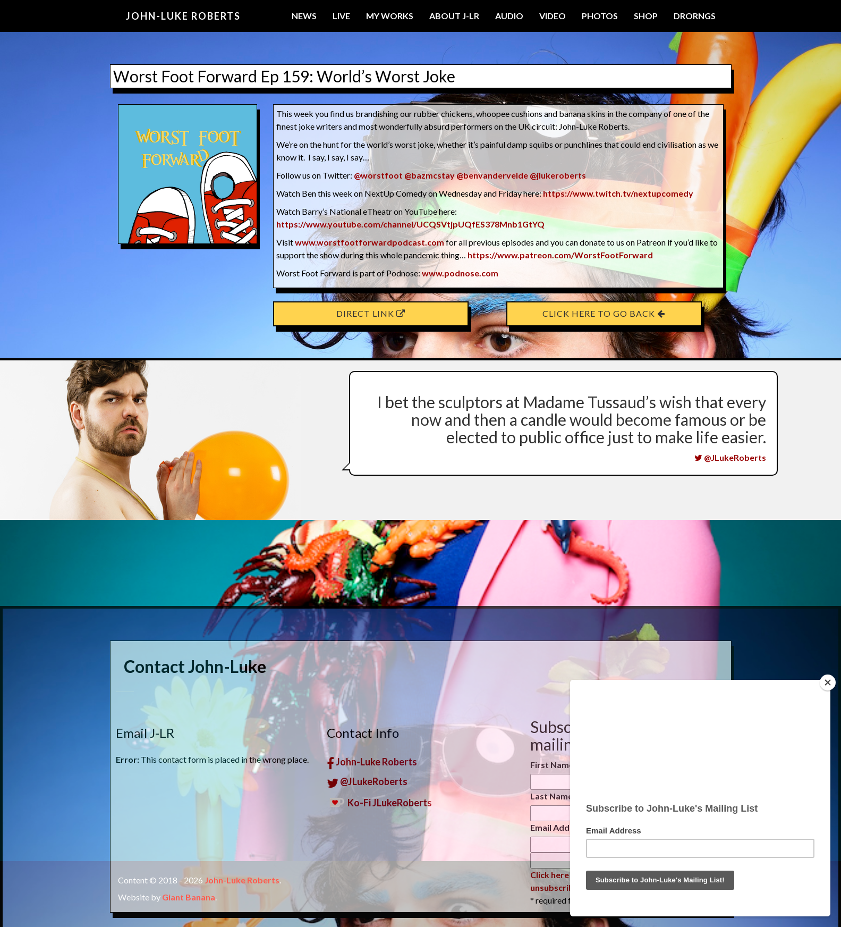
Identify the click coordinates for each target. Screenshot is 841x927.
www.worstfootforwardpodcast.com (369, 242)
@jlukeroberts (558, 175)
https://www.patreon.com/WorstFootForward (560, 255)
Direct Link (370, 313)
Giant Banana (188, 897)
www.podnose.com (460, 273)
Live (341, 16)
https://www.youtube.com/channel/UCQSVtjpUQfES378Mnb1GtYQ (410, 224)
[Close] (828, 682)
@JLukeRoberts (730, 457)
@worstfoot (378, 175)
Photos (600, 16)
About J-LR (454, 16)
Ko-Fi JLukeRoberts (379, 918)
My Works (389, 16)
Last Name (551, 912)
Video (552, 16)
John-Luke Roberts (183, 16)
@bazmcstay (429, 175)
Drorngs (695, 16)
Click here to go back (603, 313)
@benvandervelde (492, 175)
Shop (646, 16)
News (304, 16)
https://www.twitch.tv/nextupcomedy (618, 193)
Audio (509, 16)
